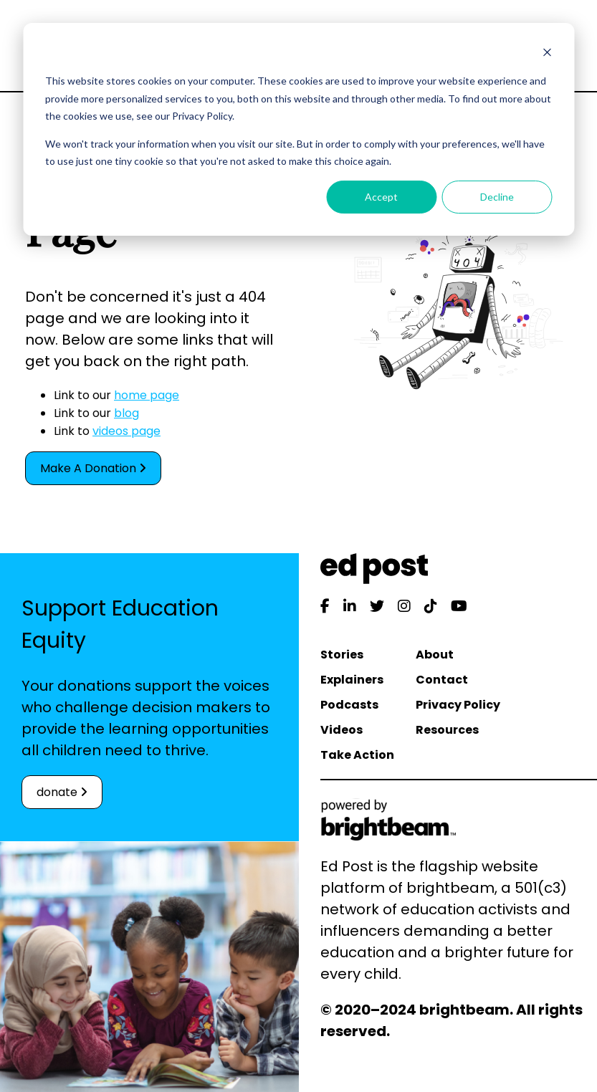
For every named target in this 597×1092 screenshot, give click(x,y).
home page (146, 395)
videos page (126, 431)
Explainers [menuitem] (351, 679)
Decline (497, 197)
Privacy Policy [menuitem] (458, 704)
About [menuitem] (435, 654)
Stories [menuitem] (341, 654)
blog (126, 413)
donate (62, 792)
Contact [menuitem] (442, 679)
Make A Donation (93, 468)
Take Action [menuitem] (357, 755)
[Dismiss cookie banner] (547, 54)
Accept (381, 197)
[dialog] (298, 129)
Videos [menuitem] (341, 730)
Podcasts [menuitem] (349, 704)
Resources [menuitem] (447, 730)
